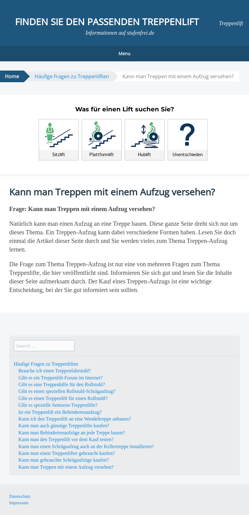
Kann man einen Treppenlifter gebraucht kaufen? (66, 453)
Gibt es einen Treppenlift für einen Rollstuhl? (63, 398)
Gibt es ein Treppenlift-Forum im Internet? (60, 377)
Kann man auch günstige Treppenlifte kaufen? (63, 425)
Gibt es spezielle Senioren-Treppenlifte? (58, 405)
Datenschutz (19, 496)
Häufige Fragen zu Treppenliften (72, 76)
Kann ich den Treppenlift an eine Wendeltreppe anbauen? (74, 418)
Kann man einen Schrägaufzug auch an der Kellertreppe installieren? (86, 446)
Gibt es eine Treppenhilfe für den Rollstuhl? (61, 384)
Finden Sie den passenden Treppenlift (107, 21)
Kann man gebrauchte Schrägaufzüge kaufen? (63, 460)
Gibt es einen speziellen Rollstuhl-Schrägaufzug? (66, 391)
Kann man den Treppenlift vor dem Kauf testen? (66, 439)
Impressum (18, 503)
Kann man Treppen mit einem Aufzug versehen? (66, 467)
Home (12, 76)
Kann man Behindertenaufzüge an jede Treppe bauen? (71, 432)
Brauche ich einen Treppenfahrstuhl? (54, 370)
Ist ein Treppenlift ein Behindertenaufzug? (60, 412)
